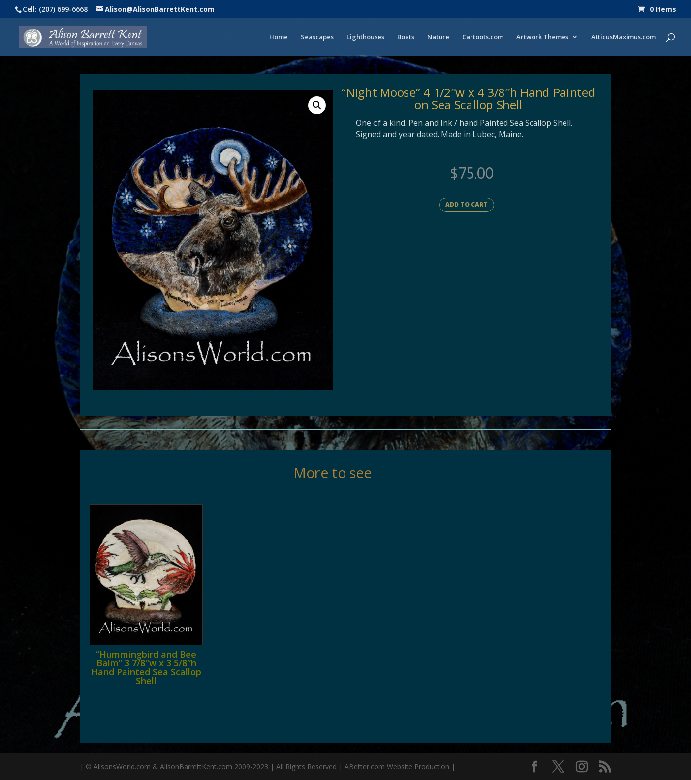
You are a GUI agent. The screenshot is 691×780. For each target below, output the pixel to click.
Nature (438, 37)
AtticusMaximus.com (623, 37)
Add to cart (466, 204)
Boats (405, 37)
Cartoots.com (482, 37)
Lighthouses (365, 37)
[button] (317, 105)
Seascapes (317, 37)
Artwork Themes (542, 37)
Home (278, 37)
